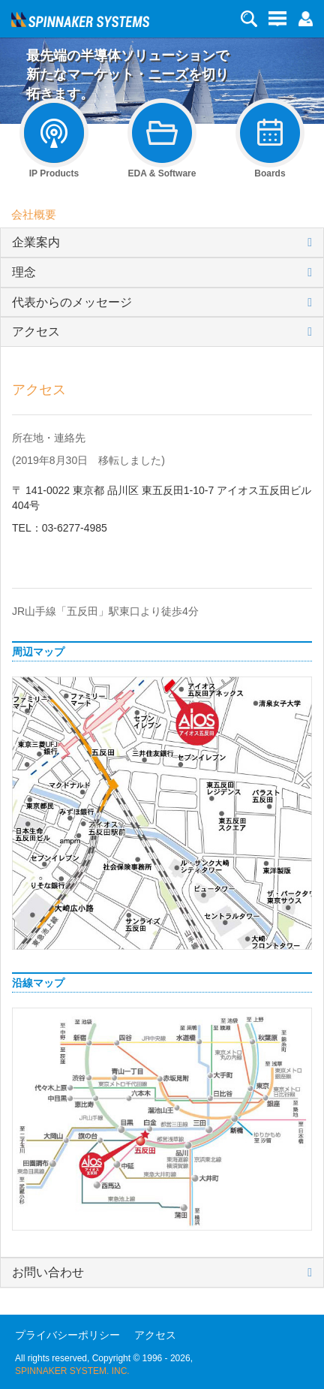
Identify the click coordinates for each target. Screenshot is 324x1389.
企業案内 (36, 242)
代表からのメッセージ (72, 302)
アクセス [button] (36, 331)
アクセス (155, 1335)
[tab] (162, 242)
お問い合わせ (48, 1272)
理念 (24, 272)
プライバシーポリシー (67, 1335)
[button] (305, 18)
